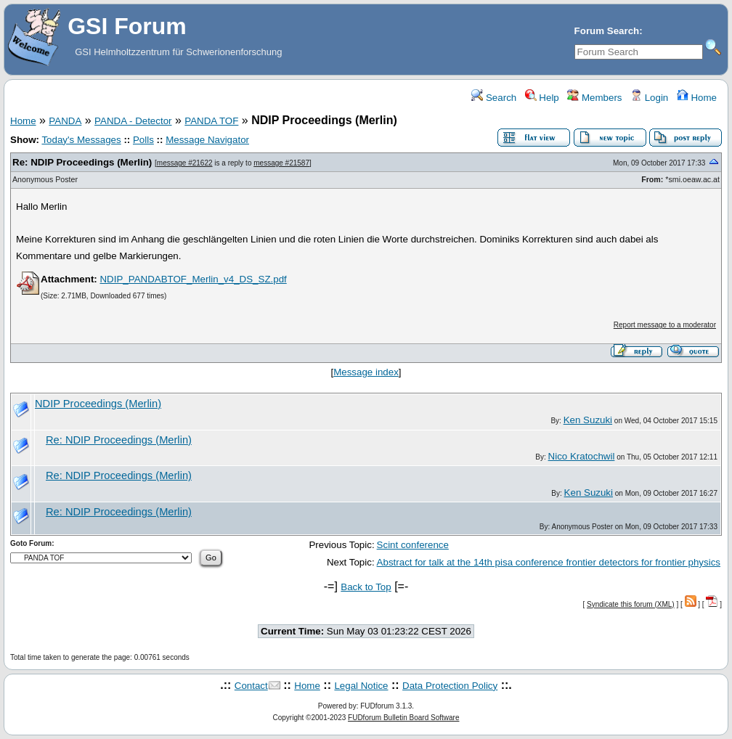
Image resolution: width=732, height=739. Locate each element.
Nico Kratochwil (581, 456)
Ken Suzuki (588, 420)
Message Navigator (207, 139)
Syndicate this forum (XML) (631, 604)
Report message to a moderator (665, 325)
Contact (251, 685)
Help (542, 97)
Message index (366, 372)
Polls (143, 139)
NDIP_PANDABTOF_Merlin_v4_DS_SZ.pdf (192, 279)
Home (697, 97)
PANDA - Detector (132, 120)
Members (594, 97)
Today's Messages (81, 139)
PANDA (65, 120)
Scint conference (413, 544)
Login (649, 97)
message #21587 (281, 163)
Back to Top (366, 586)
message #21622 (185, 163)
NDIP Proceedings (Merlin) (98, 403)
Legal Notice (361, 685)
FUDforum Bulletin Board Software (403, 718)
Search (493, 97)
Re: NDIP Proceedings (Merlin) (82, 162)
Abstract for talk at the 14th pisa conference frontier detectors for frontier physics (548, 562)
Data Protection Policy (449, 685)
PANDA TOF (211, 120)
